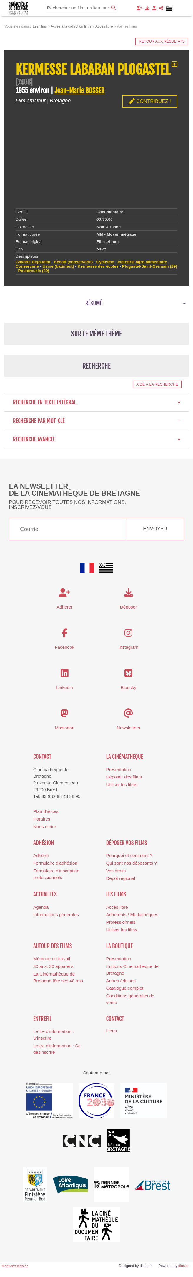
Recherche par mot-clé (96, 420)
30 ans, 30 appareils (53, 966)
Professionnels (121, 922)
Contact (42, 756)
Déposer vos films (126, 842)
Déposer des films (124, 776)
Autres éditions (121, 980)
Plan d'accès (46, 811)
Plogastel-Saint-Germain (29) (149, 266)
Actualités (45, 894)
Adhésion (43, 842)
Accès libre (117, 907)
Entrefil (42, 1018)
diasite (183, 1266)
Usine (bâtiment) (58, 266)
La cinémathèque (124, 756)
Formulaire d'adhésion (55, 863)
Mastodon (64, 727)
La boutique (119, 946)
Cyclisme (105, 262)
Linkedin (64, 687)
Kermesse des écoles (98, 266)
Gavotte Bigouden (33, 262)
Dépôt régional (120, 878)
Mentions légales (14, 1266)
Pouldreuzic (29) (33, 271)
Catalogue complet (125, 988)
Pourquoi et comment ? (129, 855)
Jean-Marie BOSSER (79, 90)
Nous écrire (44, 826)
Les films (116, 894)
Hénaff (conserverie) (73, 262)
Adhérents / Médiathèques (132, 914)
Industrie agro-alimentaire (142, 262)
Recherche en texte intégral (96, 402)
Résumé (93, 303)
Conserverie (27, 266)
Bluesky (128, 687)
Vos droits (116, 870)
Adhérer (41, 855)
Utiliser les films (121, 784)
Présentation (118, 769)
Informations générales (56, 914)
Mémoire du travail (51, 958)
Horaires (41, 818)
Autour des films (52, 946)
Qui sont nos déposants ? (131, 863)
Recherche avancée (96, 439)
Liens (111, 1030)
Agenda (41, 907)
